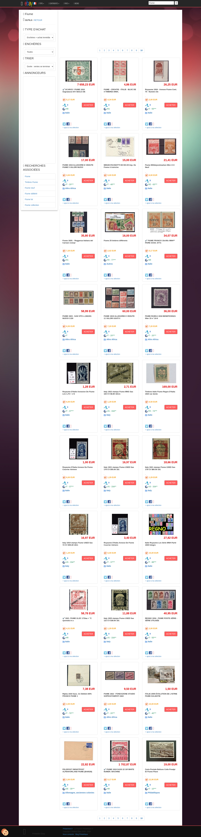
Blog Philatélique (82, 834)
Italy (108, 415)
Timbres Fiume (31, 182)
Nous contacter (68, 834)
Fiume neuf (30, 188)
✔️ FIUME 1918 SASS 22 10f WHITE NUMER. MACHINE (119, 770)
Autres (110, 264)
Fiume (27, 176)
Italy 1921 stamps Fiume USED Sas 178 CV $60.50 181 (160, 468)
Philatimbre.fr (68, 829)
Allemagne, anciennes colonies (79, 793)
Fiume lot (29, 199)
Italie (67, 113)
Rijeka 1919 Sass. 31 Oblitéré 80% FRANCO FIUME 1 (77, 695)
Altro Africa (70, 188)
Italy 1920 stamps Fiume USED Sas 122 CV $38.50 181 (119, 619)
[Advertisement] (39, 120)
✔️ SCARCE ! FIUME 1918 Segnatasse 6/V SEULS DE (74, 90)
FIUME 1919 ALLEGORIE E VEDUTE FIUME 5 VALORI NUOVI (78, 166)
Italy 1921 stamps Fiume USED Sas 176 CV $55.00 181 (119, 468)
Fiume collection (32, 205)
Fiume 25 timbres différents (115, 241)
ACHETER (88, 105)
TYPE (41, 3)
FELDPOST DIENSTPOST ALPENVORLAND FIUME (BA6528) (77, 770)
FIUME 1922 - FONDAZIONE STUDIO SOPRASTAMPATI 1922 (119, 695)
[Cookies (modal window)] (5, 832)
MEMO (76, 3)
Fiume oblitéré (31, 193)
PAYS (66, 3)
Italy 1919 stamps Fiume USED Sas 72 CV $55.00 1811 (78, 544)
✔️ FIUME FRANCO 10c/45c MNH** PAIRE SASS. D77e (160, 242)
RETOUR (38, 20)
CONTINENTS (53, 3)
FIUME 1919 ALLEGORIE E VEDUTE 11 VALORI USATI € (119, 317)
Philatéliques (154, 793)
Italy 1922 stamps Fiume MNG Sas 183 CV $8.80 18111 (118, 393)
